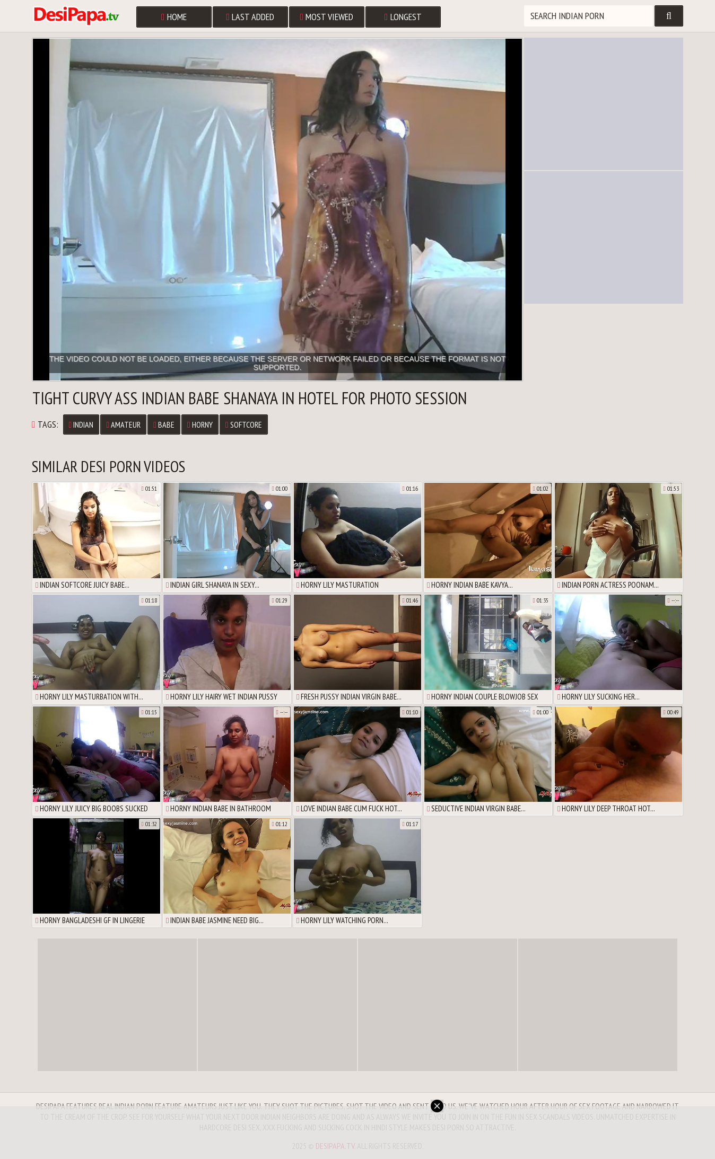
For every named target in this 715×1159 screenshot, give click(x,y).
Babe (164, 424)
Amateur (123, 424)
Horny (200, 424)
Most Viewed (327, 17)
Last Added (250, 17)
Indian (81, 424)
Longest (403, 17)
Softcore (243, 424)
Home (174, 17)
